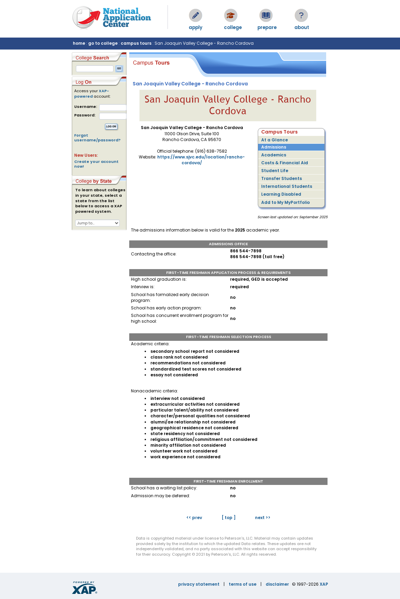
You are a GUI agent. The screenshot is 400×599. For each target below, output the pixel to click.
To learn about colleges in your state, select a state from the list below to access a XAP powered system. (100, 200)
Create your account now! (96, 164)
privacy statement (198, 584)
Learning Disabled (281, 194)
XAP (324, 584)
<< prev (194, 517)
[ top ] (229, 517)
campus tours (136, 43)
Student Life (274, 170)
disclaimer (277, 584)
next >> (262, 517)
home (79, 43)
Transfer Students (281, 178)
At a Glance (274, 140)
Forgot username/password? (97, 137)
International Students (286, 186)
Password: (84, 115)
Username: (85, 107)
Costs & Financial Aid (284, 163)
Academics (273, 155)
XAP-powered (91, 93)
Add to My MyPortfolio (285, 202)
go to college (103, 43)
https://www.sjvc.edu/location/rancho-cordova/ (201, 160)
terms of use (242, 584)
